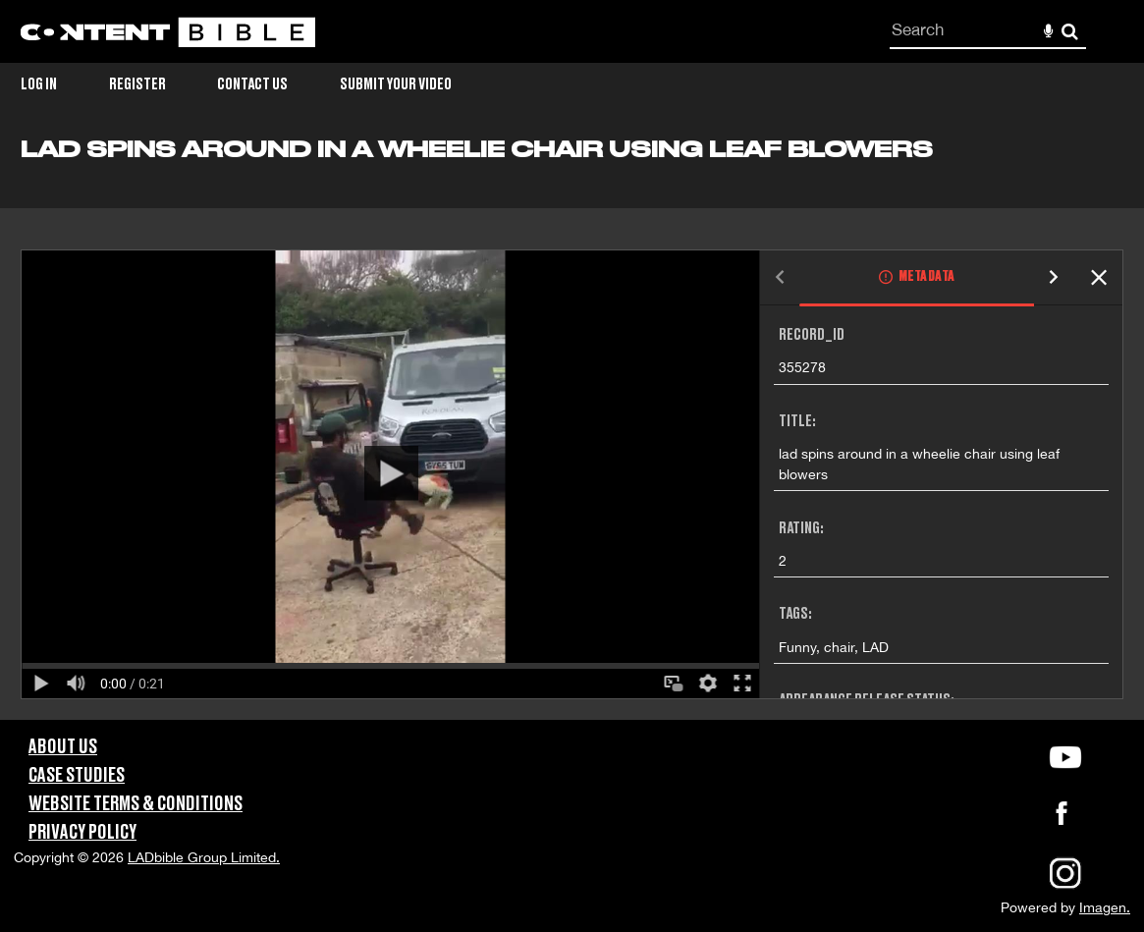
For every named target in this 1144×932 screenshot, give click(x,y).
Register (137, 84)
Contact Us (252, 84)
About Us (62, 747)
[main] (572, 428)
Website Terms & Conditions (135, 804)
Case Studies (76, 776)
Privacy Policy (82, 833)
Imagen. (1104, 907)
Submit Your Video (396, 84)
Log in (39, 84)
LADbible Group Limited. (204, 857)
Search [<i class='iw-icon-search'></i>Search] (1070, 31)
